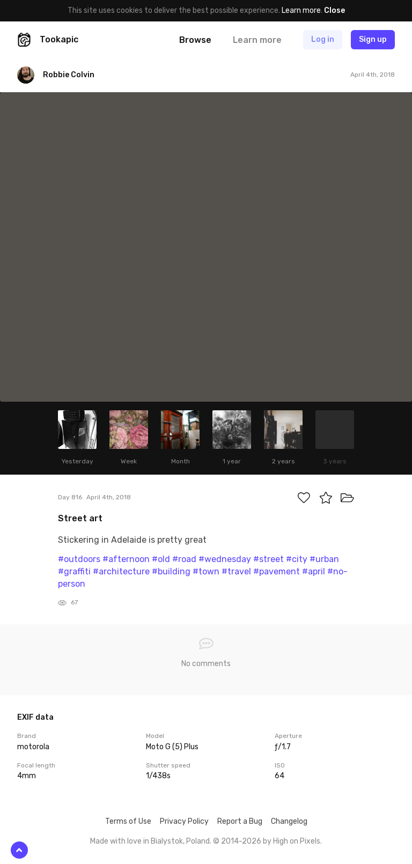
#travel (236, 571)
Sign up (373, 39)
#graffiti (74, 571)
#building (171, 571)
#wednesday (224, 559)
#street (268, 559)
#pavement (276, 571)
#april (313, 571)
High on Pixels (296, 841)
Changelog (289, 821)
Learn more (301, 10)
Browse (195, 40)
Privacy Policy (184, 821)
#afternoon (126, 559)
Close (334, 10)
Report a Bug (239, 821)
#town (206, 571)
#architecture (121, 571)
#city (296, 559)
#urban (324, 559)
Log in (322, 39)
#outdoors (79, 559)
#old (161, 559)
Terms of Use (128, 821)
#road (184, 559)
